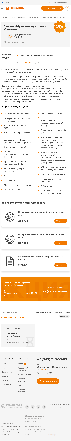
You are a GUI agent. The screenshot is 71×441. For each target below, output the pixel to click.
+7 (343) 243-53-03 (55, 291)
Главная (5, 18)
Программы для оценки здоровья (28, 18)
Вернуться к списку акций (12, 318)
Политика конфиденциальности (59, 404)
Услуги (13, 18)
